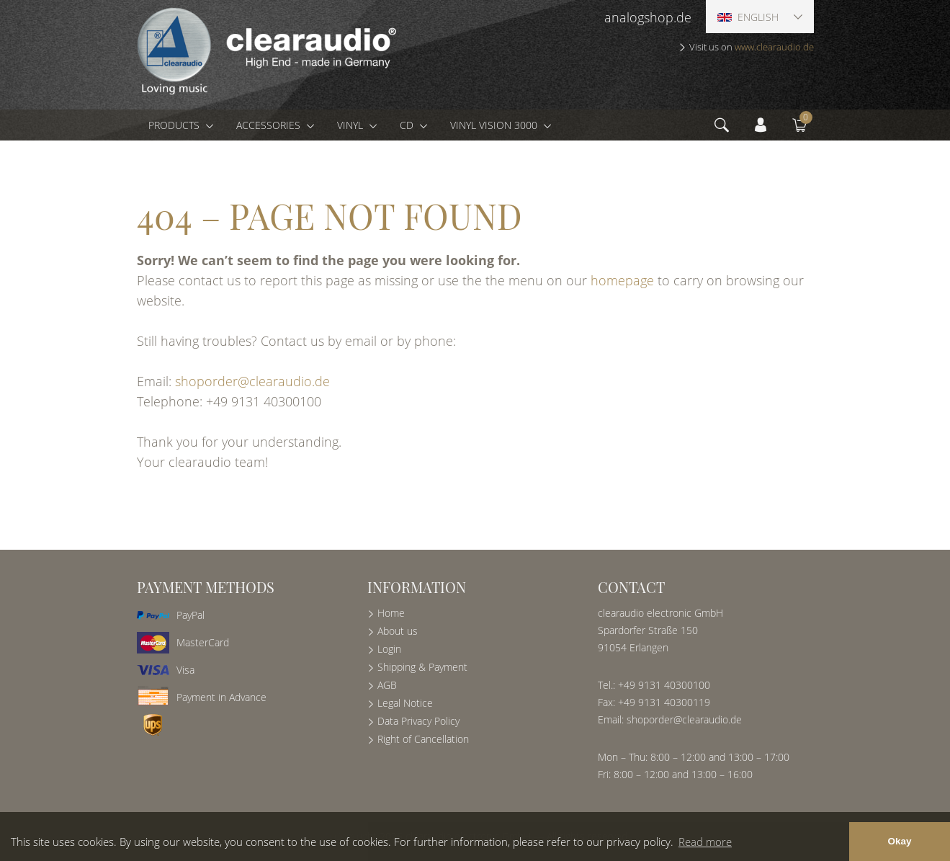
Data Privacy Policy (418, 721)
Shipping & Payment (422, 667)
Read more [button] (705, 841)
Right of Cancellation (423, 739)
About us (397, 631)
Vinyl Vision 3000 (495, 125)
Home (391, 613)
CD (408, 125)
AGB (387, 685)
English (748, 17)
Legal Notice (405, 703)
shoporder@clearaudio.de (252, 381)
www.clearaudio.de (774, 46)
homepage (622, 280)
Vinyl (351, 125)
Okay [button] (899, 841)
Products (175, 125)
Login (389, 649)
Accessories (269, 125)
